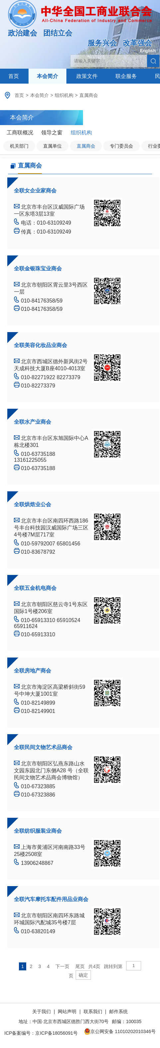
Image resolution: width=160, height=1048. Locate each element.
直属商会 (88, 95)
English (148, 50)
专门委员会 (121, 146)
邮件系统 (118, 1011)
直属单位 (52, 146)
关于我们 (42, 1011)
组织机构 (64, 95)
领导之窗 (51, 132)
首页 (13, 76)
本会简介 (47, 76)
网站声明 (67, 1011)
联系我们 (93, 1011)
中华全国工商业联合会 (80, 19)
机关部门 (19, 146)
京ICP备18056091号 (56, 1033)
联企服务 (126, 76)
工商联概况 (20, 132)
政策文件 (87, 76)
